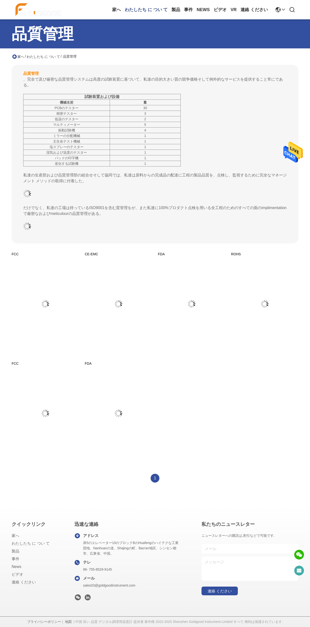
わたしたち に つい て (146, 9)
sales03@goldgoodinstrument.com (109, 585)
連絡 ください (254, 9)
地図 (68, 622)
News (203, 9)
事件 (188, 9)
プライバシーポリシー (44, 622)
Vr (234, 9)
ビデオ (220, 9)
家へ (116, 9)
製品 (175, 9)
